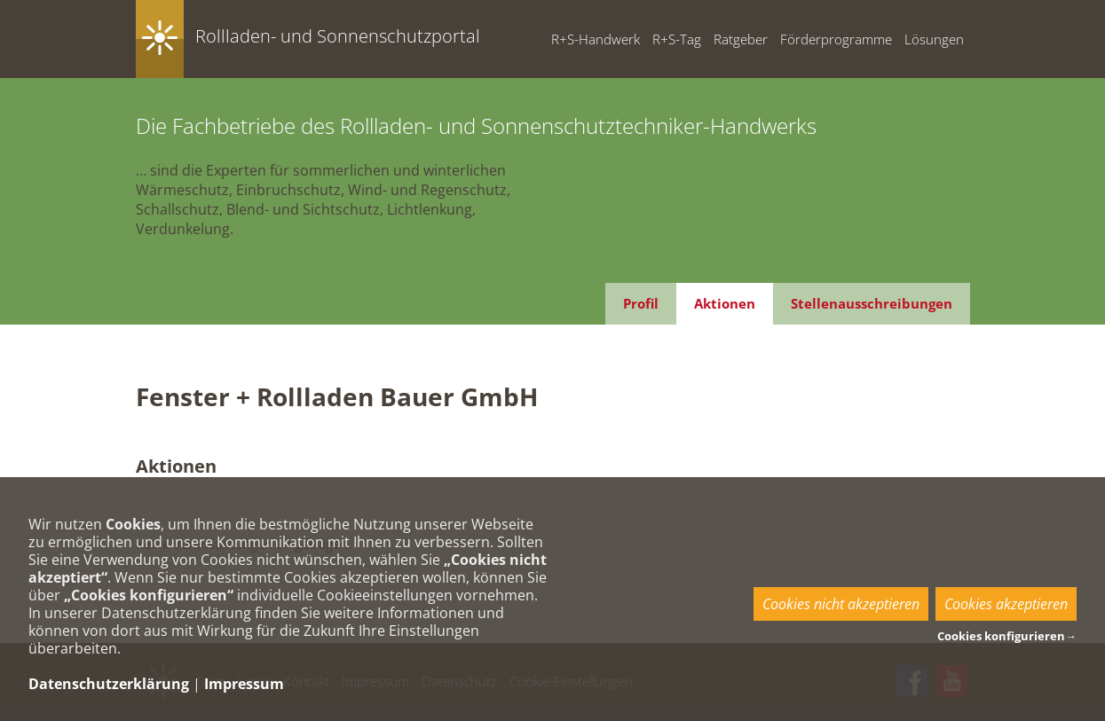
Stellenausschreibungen (871, 303)
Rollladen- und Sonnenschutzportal (337, 36)
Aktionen (724, 303)
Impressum (244, 684)
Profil (641, 303)
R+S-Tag (676, 39)
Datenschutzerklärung (108, 684)
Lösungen (934, 39)
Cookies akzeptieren (1006, 604)
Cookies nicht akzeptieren (841, 604)
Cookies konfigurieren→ (1007, 636)
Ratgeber (741, 39)
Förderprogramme (836, 39)
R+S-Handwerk (595, 39)
